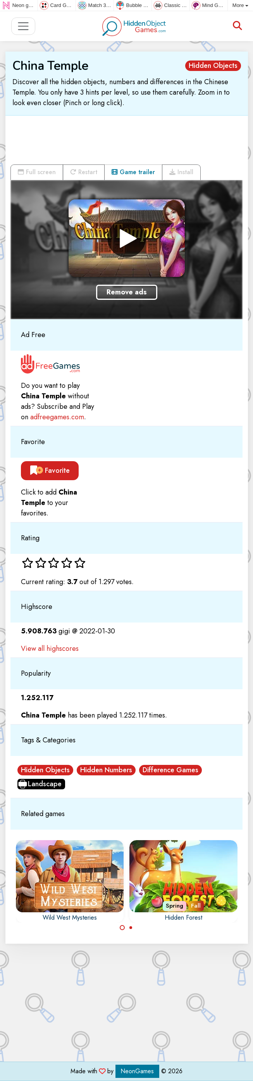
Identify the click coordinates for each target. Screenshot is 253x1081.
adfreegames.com (57, 417)
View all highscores (50, 648)
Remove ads (127, 292)
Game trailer (133, 172)
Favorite (50, 470)
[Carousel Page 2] (131, 928)
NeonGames (137, 1071)
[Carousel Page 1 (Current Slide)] (122, 928)
